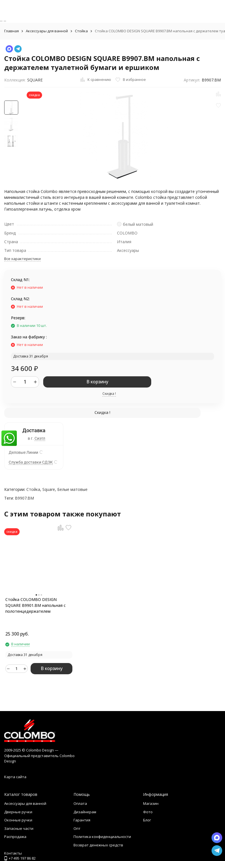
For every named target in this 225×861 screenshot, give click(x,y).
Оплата (80, 803)
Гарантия (82, 820)
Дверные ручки (18, 811)
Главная (11, 30)
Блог (147, 820)
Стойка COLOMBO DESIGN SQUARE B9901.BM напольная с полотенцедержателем (35, 605)
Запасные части (18, 828)
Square (48, 489)
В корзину (97, 382)
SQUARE (35, 80)
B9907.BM (24, 498)
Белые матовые (72, 489)
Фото (148, 811)
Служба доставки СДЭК (31, 462)
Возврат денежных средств (98, 845)
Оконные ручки (18, 820)
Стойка (81, 30)
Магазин (151, 803)
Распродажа (15, 836)
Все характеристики (22, 258)
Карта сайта (15, 776)
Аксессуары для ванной (47, 30)
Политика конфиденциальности (102, 836)
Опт (77, 828)
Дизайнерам (85, 811)
